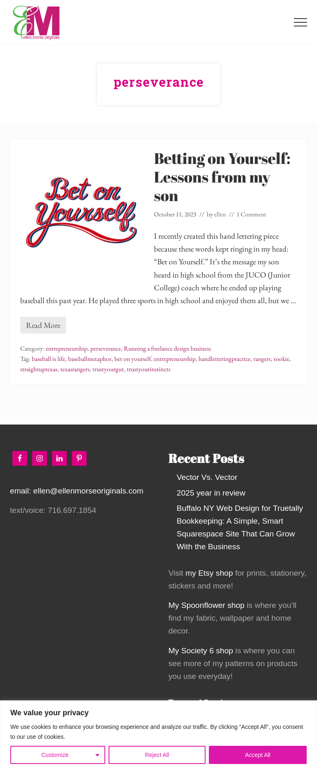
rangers (262, 359)
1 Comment (251, 214)
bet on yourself (132, 359)
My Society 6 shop (200, 650)
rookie (281, 359)
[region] (158, 735)
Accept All (257, 755)
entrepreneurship (67, 348)
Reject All (157, 755)
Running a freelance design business (167, 348)
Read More (43, 327)
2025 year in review (211, 493)
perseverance (105, 348)
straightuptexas (38, 369)
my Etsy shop (209, 573)
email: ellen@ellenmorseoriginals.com (76, 490)
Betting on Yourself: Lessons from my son (222, 176)
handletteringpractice (225, 359)
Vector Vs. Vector (207, 477)
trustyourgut (108, 369)
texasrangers (75, 369)
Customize (55, 755)
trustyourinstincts (148, 369)
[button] (300, 22)
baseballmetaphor (89, 359)
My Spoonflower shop (206, 605)
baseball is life (48, 359)
